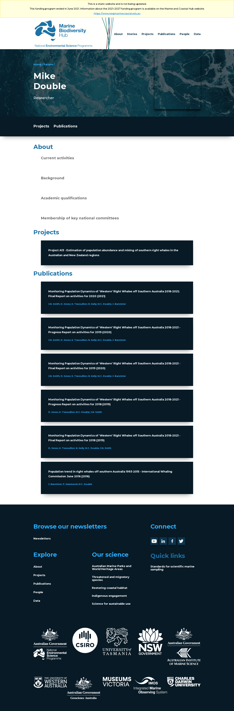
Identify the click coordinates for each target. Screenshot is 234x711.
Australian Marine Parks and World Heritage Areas (111, 567)
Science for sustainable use (111, 603)
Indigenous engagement (109, 596)
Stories (132, 34)
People (184, 34)
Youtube (156, 539)
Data (197, 34)
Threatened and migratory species (110, 578)
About (118, 34)
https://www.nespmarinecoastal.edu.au (117, 13)
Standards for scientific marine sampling (172, 568)
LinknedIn (166, 539)
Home (37, 64)
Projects (147, 34)
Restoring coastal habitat (109, 588)
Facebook (175, 539)
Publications (166, 34)
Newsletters (42, 538)
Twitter (182, 539)
